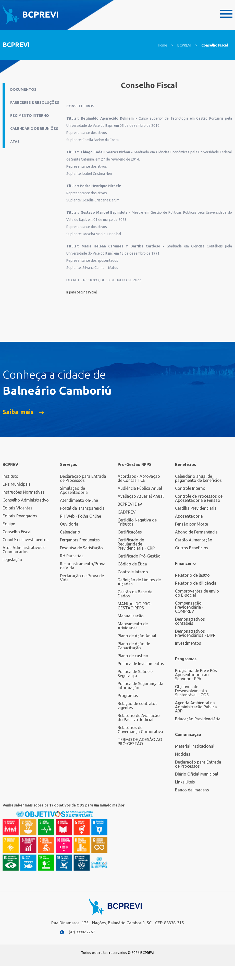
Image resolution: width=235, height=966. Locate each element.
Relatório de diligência (195, 583)
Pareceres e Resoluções (34, 102)
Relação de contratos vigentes (137, 705)
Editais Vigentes (17, 508)
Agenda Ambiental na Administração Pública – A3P (197, 707)
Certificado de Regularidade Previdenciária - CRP (136, 544)
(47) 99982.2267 (82, 932)
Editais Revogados (20, 516)
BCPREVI (184, 45)
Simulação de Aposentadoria (74, 490)
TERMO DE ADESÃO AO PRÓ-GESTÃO (140, 741)
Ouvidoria (69, 524)
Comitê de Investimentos (25, 540)
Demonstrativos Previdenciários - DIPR (195, 633)
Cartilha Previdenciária (196, 508)
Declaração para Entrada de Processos (83, 478)
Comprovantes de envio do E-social (197, 593)
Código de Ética (132, 564)
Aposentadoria (189, 516)
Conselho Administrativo (26, 500)
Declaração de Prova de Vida (82, 578)
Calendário (70, 532)
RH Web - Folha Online (80, 516)
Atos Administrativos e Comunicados (24, 549)
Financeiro (185, 563)
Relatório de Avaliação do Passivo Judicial (139, 717)
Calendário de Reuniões (34, 129)
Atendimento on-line (79, 500)
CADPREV (127, 512)
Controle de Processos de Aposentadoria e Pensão (198, 498)
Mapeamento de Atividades (133, 626)
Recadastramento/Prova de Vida (82, 566)
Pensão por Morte (191, 524)
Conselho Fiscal (214, 45)
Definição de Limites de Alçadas (139, 582)
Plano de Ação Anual (137, 636)
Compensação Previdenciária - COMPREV (189, 607)
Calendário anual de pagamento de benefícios (198, 478)
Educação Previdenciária (197, 719)
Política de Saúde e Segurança (135, 673)
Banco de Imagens (192, 790)
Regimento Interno (29, 115)
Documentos (23, 89)
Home (162, 45)
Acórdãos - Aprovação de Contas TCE (139, 478)
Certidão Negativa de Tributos (137, 522)
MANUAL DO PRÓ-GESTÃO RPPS (135, 606)
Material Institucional (194, 746)
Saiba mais (18, 412)
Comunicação (188, 734)
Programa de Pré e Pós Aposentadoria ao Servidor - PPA (196, 674)
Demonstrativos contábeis (190, 621)
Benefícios (185, 464)
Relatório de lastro (192, 575)
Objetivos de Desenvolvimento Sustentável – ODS (192, 691)
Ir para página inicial (81, 292)
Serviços (68, 464)
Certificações (130, 532)
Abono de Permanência (196, 532)
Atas (15, 142)
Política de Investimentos (141, 664)
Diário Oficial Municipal (196, 774)
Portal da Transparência (82, 508)
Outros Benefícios (191, 548)
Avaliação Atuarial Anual (141, 496)
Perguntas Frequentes (80, 540)
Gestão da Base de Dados (135, 594)
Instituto (10, 476)
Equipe (9, 524)
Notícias (182, 754)
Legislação (12, 560)
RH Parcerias (71, 556)
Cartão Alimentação (193, 540)
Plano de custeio (133, 656)
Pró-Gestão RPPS (135, 464)
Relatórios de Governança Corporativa (140, 729)
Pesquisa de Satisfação (81, 548)
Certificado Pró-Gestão (139, 556)
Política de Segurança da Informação (140, 685)
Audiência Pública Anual (140, 488)
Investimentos (188, 643)
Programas (128, 696)
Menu (226, 14)
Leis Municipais (17, 484)
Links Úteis (185, 782)
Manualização (131, 616)
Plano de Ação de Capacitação (134, 646)
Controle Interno (133, 572)
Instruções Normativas (24, 492)
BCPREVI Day (130, 504)
